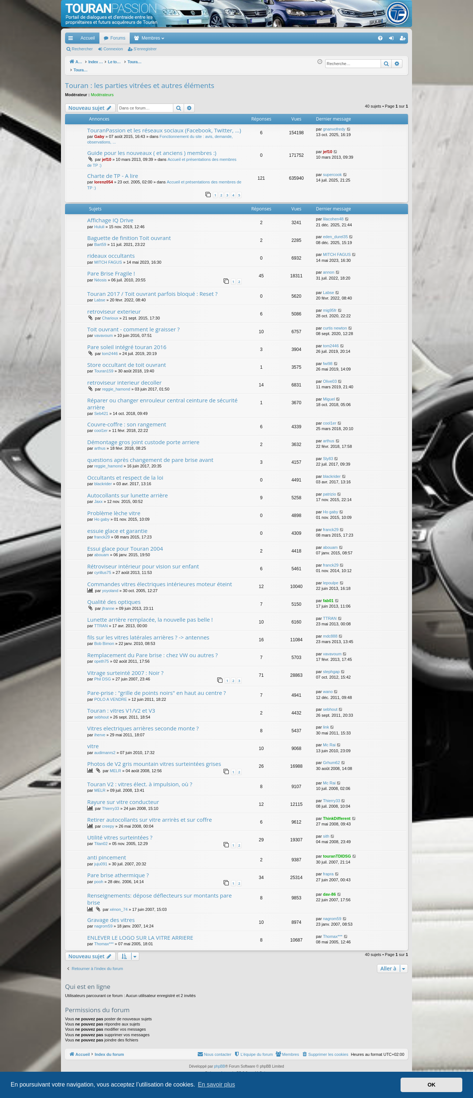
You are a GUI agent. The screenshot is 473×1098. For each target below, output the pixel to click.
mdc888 (330, 632)
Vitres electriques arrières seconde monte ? (143, 724)
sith (326, 832)
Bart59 (100, 240)
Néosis (100, 276)
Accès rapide (72, 40)
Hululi (99, 222)
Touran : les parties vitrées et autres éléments (139, 81)
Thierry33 (110, 804)
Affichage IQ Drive (110, 216)
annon (328, 268)
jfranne (108, 604)
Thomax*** (104, 939)
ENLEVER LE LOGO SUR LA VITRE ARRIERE (140, 933)
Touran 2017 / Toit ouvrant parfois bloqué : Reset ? (152, 289)
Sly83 (328, 454)
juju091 (100, 860)
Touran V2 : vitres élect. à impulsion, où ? (139, 780)
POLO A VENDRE (110, 695)
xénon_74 (118, 905)
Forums (118, 38)
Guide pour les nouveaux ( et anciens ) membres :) (152, 148)
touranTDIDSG (337, 852)
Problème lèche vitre (113, 509)
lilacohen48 (333, 215)
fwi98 (328, 359)
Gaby (99, 132)
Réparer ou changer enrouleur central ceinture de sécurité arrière (162, 399)
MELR (115, 766)
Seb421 (101, 409)
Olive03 (330, 377)
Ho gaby (101, 515)
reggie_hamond (116, 385)
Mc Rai (329, 741)
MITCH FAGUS (108, 258)
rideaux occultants (111, 251)
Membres (151, 38)
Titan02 (101, 839)
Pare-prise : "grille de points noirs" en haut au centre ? (156, 688)
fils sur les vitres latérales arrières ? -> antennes (148, 633)
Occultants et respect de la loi (125, 473)
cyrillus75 (102, 568)
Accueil (88, 38)
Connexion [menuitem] (393, 40)
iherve (99, 731)
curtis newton (335, 324)
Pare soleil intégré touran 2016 (126, 343)
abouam (101, 550)
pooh (98, 877)
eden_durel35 (335, 232)
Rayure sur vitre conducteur (123, 797)
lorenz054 (103, 178)
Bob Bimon (104, 639)
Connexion (113, 49)
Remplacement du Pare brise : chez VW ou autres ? (152, 651)
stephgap (331, 667)
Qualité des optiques (113, 597)
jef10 (106, 155)
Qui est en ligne (87, 982)
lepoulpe (330, 579)
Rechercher (82, 49)
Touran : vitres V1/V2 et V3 (121, 706)
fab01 (328, 596)
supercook (332, 170)
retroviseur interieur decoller (124, 378)
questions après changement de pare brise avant (150, 455)
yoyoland (110, 586)
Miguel (329, 395)
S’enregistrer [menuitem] (404, 40)
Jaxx (98, 497)
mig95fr (330, 306)
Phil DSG (102, 675)
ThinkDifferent (337, 814)
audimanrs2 (104, 748)
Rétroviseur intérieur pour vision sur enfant (143, 562)
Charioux (110, 314)
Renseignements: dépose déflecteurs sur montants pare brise (159, 895)
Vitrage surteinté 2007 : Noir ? (125, 668)
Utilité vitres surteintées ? (119, 833)
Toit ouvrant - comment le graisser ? (133, 325)
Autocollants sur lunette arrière (127, 491)
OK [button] (432, 1085)
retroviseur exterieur (114, 307)
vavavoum (103, 331)
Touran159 (103, 367)
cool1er (101, 426)
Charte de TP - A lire (112, 171)
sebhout (101, 713)
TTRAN (101, 621)
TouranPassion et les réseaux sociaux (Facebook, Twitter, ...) (164, 126)
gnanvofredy (334, 125)
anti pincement (106, 853)
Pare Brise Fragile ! (111, 269)
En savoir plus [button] (216, 1084)
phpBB (219, 1062)
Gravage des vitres (111, 915)
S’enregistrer (145, 49)
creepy (108, 822)
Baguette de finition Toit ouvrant (129, 233)
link (326, 723)
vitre (93, 742)
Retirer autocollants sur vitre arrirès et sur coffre (149, 815)
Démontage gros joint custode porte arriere (143, 438)
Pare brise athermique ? (118, 871)
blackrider (103, 479)
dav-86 (329, 890)
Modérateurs (102, 90)
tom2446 (110, 349)
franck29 (102, 533)
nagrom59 (103, 922)
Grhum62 (331, 758)
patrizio (329, 490)
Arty (224, 1069)
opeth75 (101, 657)
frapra (328, 870)
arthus (100, 444)
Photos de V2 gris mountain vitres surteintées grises (154, 759)
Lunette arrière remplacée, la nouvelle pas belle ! (150, 615)
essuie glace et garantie (117, 526)
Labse (99, 296)
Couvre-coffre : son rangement (126, 420)
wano (328, 687)
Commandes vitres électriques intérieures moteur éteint (159, 580)
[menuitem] (354, 38)
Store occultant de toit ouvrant (126, 360)
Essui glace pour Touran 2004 (125, 544)
